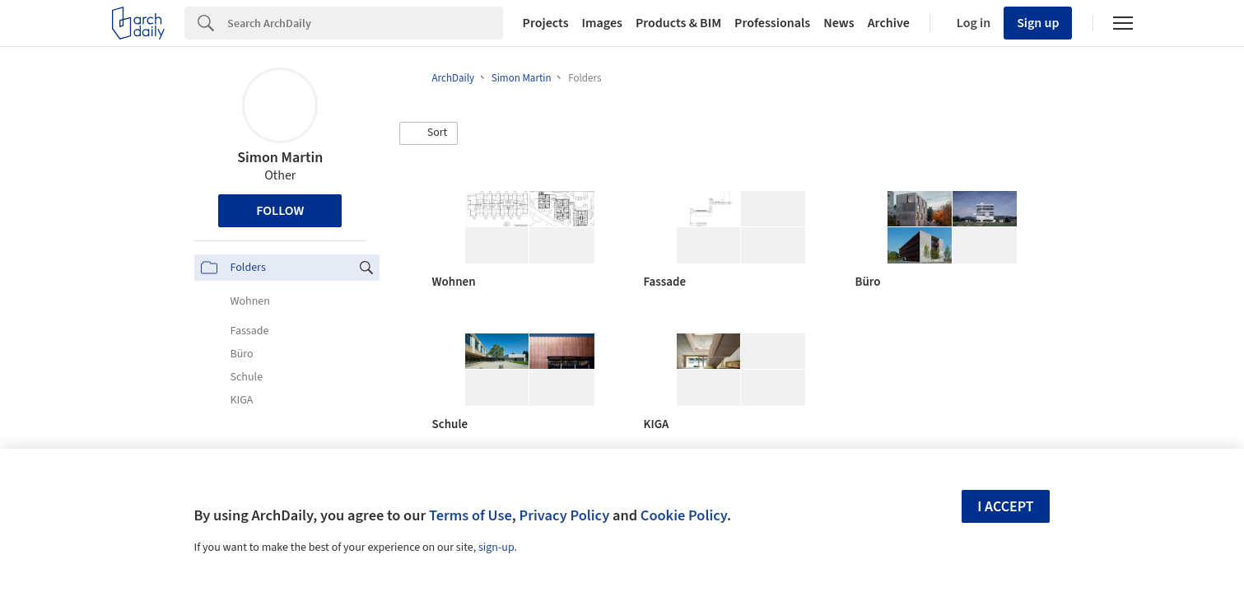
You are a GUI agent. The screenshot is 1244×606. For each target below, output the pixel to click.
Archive (889, 23)
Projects (546, 23)
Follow (280, 211)
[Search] (365, 23)
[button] (429, 133)
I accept (1005, 506)
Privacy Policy (564, 515)
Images (602, 23)
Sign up (1038, 23)
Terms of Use (470, 515)
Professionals (772, 23)
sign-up (496, 547)
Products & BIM (678, 23)
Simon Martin (280, 157)
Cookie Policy (684, 515)
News (838, 23)
